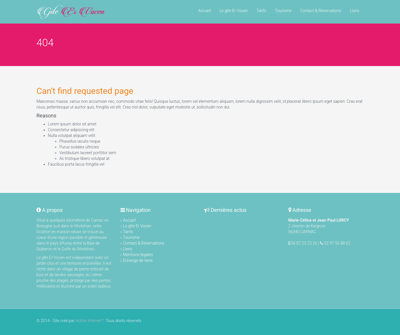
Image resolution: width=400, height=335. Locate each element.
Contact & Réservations (320, 10)
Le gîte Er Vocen (234, 10)
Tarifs (261, 10)
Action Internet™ (89, 320)
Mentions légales (138, 254)
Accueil (204, 10)
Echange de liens (138, 260)
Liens (354, 10)
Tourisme (283, 10)
